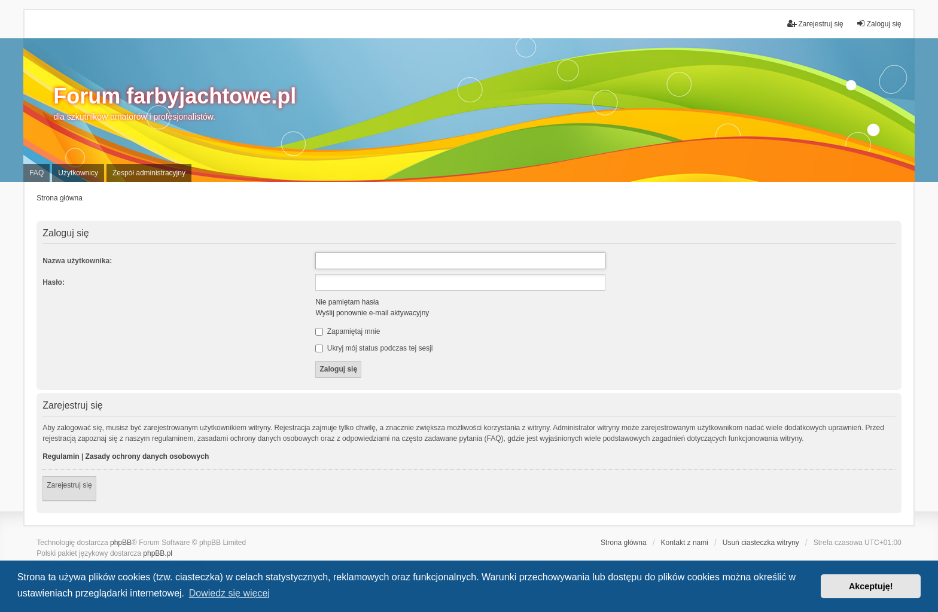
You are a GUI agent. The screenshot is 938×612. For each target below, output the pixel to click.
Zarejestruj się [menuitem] (815, 23)
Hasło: (53, 282)
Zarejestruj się (69, 485)
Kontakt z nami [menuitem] (684, 542)
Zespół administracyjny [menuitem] (148, 173)
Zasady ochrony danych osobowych (147, 456)
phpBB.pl (157, 553)
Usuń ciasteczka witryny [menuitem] (761, 542)
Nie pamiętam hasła (347, 302)
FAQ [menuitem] (36, 173)
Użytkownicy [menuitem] (78, 173)
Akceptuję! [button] (871, 586)
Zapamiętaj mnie (347, 331)
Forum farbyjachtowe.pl (174, 96)
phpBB (121, 542)
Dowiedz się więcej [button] (229, 593)
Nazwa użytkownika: (77, 261)
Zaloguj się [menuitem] (879, 23)
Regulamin (60, 456)
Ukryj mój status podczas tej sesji (374, 348)
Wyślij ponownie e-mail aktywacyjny (372, 313)
